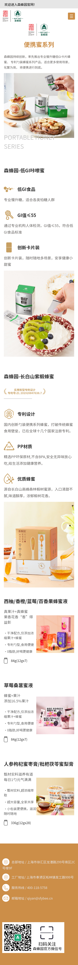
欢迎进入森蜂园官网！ (20, 4)
